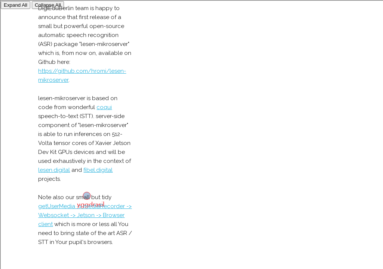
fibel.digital (98, 170)
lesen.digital (54, 170)
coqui (104, 107)
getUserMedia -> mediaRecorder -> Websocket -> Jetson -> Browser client (85, 215)
